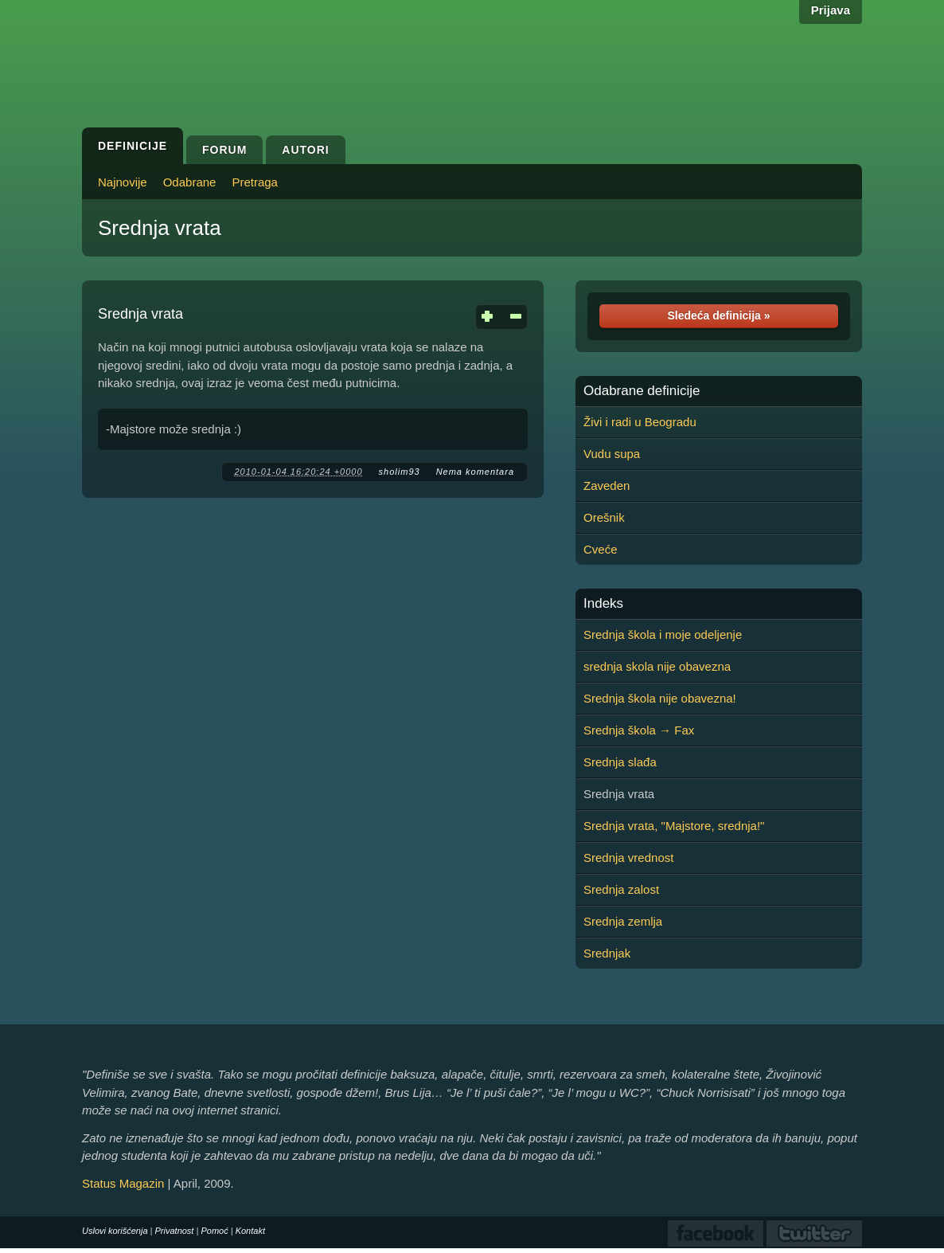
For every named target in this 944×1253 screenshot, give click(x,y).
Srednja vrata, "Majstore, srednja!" (673, 825)
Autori (305, 149)
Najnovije (122, 182)
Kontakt (250, 1230)
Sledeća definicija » (718, 315)
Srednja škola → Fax (638, 730)
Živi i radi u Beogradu (639, 422)
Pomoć (214, 1230)
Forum (224, 149)
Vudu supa (611, 453)
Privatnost (174, 1230)
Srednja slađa (620, 762)
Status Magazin (123, 1183)
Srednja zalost (621, 889)
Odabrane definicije (641, 391)
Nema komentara (475, 471)
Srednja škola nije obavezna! (659, 698)
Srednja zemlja (622, 921)
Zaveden (606, 485)
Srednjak (606, 953)
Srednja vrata (159, 228)
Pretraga (255, 182)
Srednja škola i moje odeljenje (662, 634)
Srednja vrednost (628, 857)
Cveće (600, 549)
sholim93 (399, 471)
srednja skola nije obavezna (657, 666)
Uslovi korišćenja (115, 1230)
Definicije (132, 145)
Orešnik (604, 517)
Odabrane (189, 182)
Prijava (830, 10)
